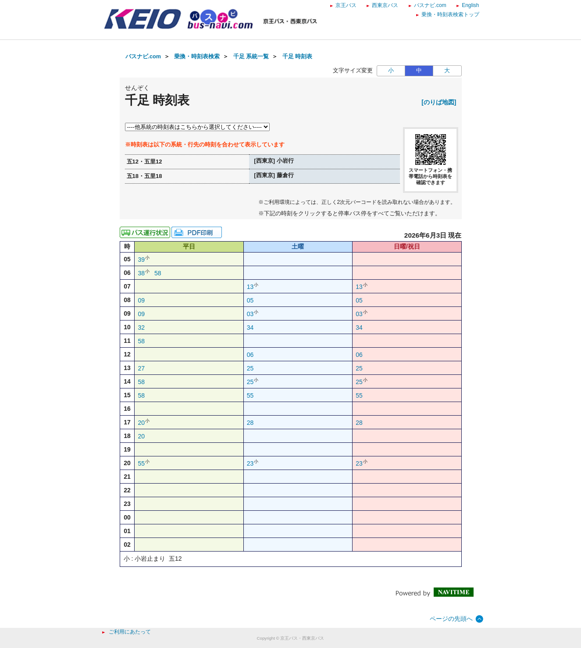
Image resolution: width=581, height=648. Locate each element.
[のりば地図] (438, 102)
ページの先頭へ (451, 618)
